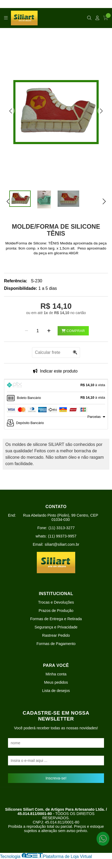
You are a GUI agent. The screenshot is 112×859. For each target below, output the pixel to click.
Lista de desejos (56, 690)
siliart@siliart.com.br (62, 544)
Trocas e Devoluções (56, 602)
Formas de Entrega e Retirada (56, 619)
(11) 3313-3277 (62, 528)
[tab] (56, 385)
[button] (11, 111)
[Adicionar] (49, 331)
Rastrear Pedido (56, 635)
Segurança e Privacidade (56, 627)
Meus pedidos (56, 682)
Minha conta (56, 674)
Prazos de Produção (56, 610)
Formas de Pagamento (56, 644)
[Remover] (26, 331)
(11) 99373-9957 (62, 536)
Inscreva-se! (56, 778)
